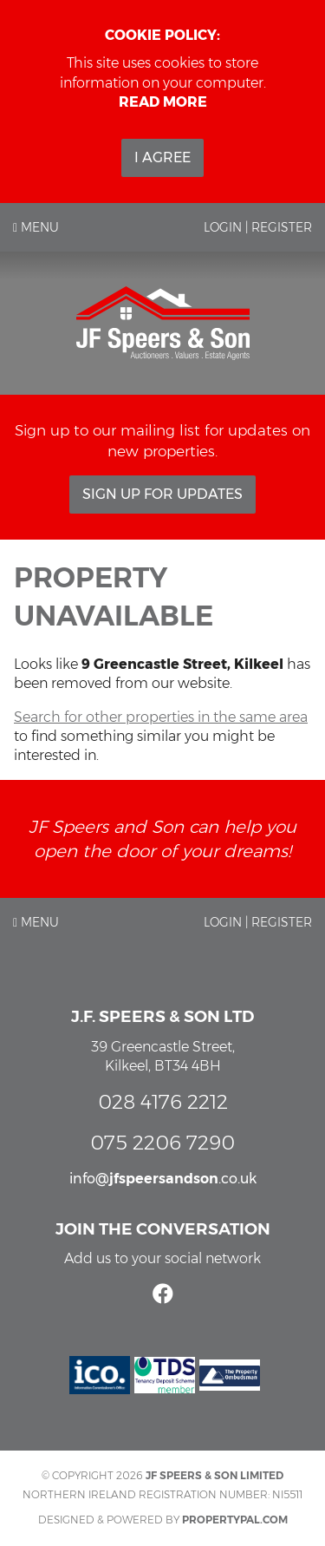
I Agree (162, 157)
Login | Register (258, 227)
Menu (36, 227)
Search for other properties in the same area (161, 717)
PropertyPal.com (235, 1519)
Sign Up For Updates (162, 494)
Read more (163, 102)
